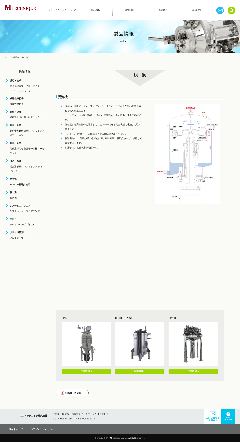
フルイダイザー (18, 238)
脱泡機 (13, 198)
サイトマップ (16, 429)
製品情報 (95, 10)
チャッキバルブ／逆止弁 (22, 224)
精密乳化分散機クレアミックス (26, 117)
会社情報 (163, 10)
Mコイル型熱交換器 (20, 184)
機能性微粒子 (17, 104)
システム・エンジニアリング (25, 211)
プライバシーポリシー (42, 429)
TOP (7, 57)
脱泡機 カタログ (74, 393)
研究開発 (129, 10)
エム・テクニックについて (62, 10)
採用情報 (196, 10)
